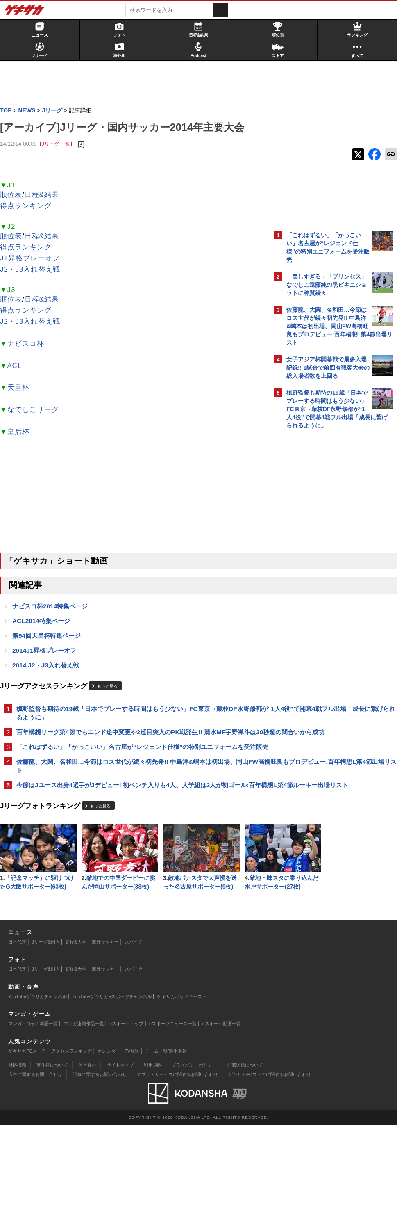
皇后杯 (22, 432)
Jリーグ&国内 (46, 1043)
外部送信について (245, 1166)
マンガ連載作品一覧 (84, 1125)
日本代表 (17, 1043)
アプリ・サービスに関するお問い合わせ (177, 1176)
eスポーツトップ (126, 1125)
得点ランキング (30, 206)
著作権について (52, 1166)
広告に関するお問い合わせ (35, 1176)
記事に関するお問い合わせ (100, 1176)
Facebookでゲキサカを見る (320, 574)
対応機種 (17, 1166)
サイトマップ (120, 1166)
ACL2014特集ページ (45, 622)
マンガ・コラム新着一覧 (33, 1125)
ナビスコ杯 (29, 344)
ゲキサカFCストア (27, 1152)
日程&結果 (46, 195)
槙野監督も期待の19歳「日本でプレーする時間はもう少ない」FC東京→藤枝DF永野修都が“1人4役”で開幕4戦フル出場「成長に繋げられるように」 (137, 716)
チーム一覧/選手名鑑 (166, 1152)
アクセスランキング (71, 1152)
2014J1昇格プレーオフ (48, 652)
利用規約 (153, 1166)
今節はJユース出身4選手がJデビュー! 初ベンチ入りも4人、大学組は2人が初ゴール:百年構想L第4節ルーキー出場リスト (136, 813)
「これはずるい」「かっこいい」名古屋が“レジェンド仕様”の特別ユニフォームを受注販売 (134, 765)
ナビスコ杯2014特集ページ (54, 607)
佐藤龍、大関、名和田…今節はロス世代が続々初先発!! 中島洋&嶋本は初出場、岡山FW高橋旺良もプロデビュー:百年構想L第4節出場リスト (136, 789)
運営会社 (87, 1166)
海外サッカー (105, 1043)
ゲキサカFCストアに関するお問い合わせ (269, 1176)
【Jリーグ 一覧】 (60, 144)
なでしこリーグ (37, 410)
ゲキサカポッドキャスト (181, 1098)
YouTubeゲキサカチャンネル (37, 1098)
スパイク (134, 1043)
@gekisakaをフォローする (319, 557)
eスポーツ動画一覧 (221, 1125)
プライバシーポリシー (194, 1166)
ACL (18, 366)
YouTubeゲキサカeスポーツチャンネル (112, 1098)
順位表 (15, 195)
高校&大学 (75, 1043)
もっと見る (111, 689)
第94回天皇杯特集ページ (50, 637)
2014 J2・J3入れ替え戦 (49, 668)
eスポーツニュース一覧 (173, 1125)
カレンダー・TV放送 (118, 1152)
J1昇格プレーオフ (34, 259)
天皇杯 (22, 388)
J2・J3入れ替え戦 (34, 270)
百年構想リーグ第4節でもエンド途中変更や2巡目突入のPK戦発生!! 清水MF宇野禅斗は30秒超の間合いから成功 (134, 741)
